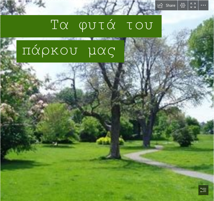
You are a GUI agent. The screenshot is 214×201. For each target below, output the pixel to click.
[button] (166, 5)
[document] (107, 100)
